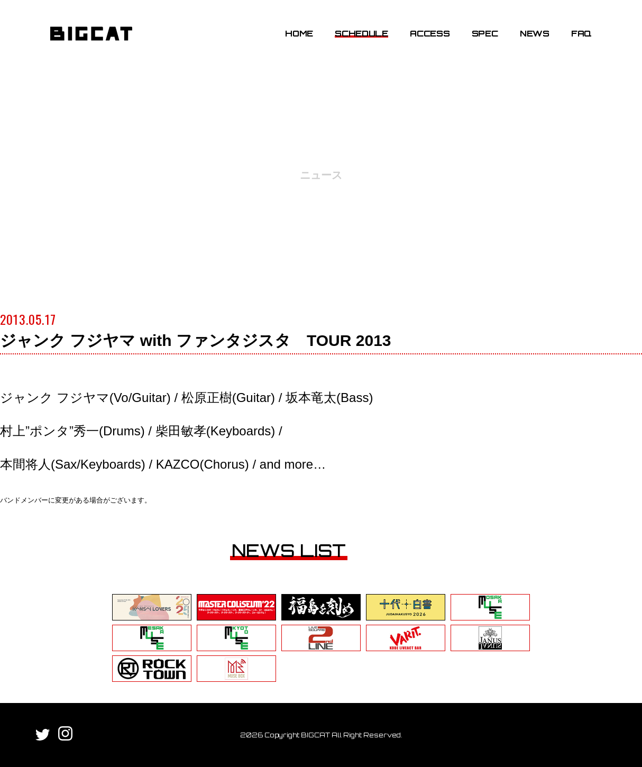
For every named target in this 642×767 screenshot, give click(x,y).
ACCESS (430, 33)
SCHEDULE (361, 33)
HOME (299, 33)
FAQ (581, 33)
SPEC (485, 33)
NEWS (534, 33)
